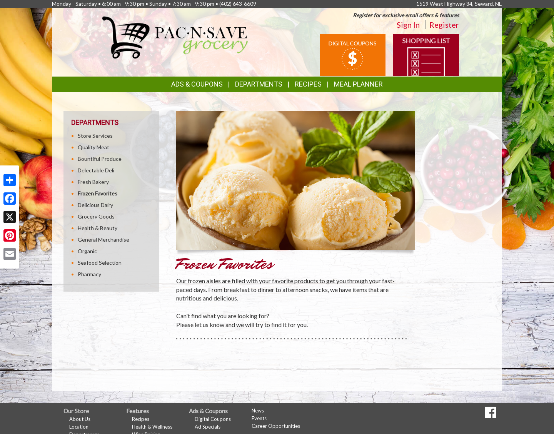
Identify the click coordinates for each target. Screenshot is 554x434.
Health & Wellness (152, 427)
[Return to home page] (175, 36)
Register (444, 24)
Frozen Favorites (97, 193)
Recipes (308, 84)
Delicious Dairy (95, 205)
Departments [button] (258, 84)
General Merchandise (103, 239)
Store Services (95, 135)
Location (78, 427)
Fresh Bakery (93, 182)
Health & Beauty (97, 228)
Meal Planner (358, 84)
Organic (87, 251)
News (258, 410)
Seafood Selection (100, 262)
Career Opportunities (276, 426)
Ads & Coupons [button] (197, 84)
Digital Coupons (213, 419)
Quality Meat (93, 147)
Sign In (408, 24)
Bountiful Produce (100, 158)
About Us (79, 419)
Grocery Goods (96, 216)
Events (259, 418)
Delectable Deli (96, 170)
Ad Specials (207, 427)
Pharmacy (89, 274)
